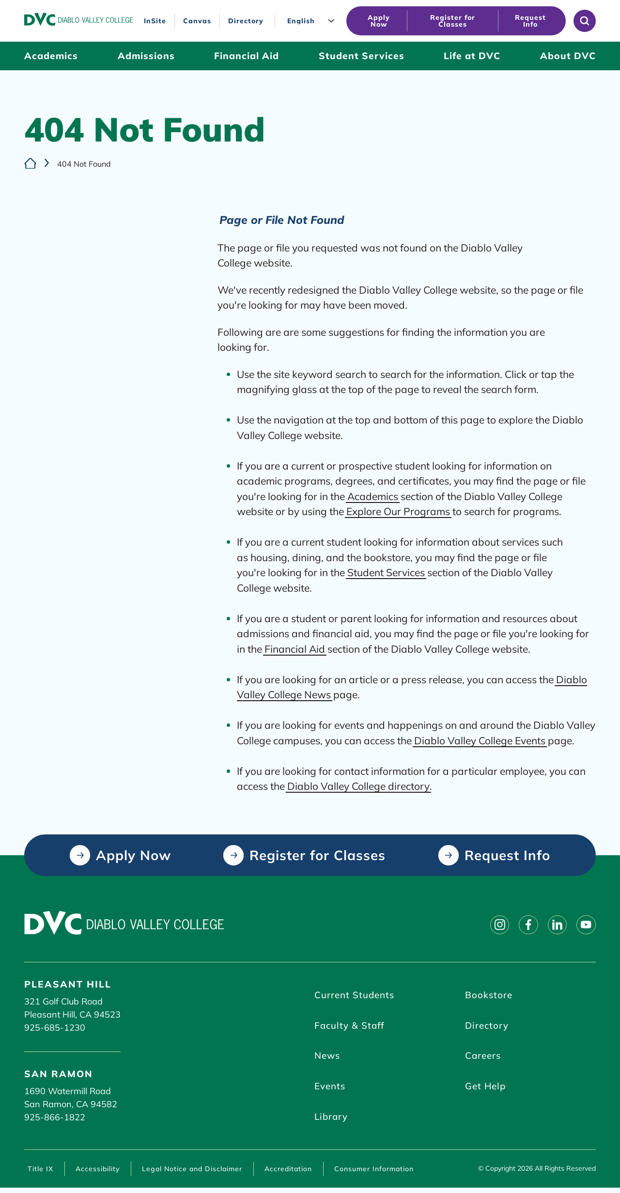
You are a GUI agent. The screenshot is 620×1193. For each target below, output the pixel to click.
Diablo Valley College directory (358, 786)
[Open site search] (585, 21)
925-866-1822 (54, 1117)
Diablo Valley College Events (479, 740)
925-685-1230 (54, 1027)
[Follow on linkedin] (554, 925)
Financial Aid (294, 648)
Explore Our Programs (398, 511)
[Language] (313, 21)
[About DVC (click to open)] (568, 56)
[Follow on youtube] (585, 925)
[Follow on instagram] (492, 925)
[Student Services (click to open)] (361, 56)
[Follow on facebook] (523, 925)
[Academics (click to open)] (51, 56)
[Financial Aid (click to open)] (246, 56)
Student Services (386, 572)
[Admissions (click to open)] (146, 56)
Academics (372, 495)
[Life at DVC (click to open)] (472, 56)
